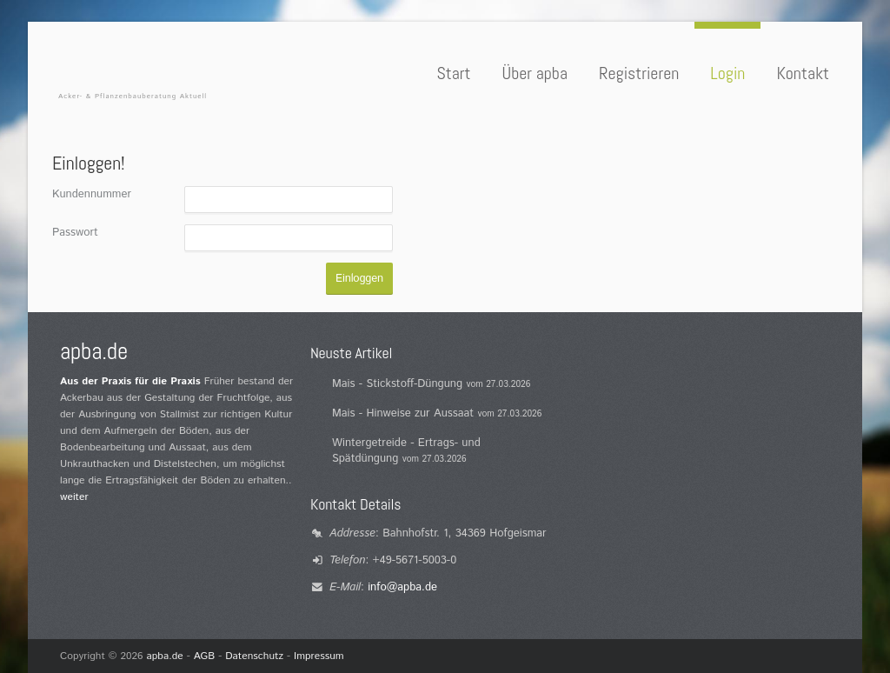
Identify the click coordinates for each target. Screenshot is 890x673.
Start (453, 73)
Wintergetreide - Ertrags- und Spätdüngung (406, 451)
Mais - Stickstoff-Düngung (397, 384)
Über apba (535, 73)
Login (727, 73)
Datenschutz (254, 656)
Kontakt (802, 73)
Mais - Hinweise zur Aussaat (403, 413)
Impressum (319, 656)
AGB (205, 656)
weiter (74, 497)
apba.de (165, 656)
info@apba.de (402, 587)
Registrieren (639, 73)
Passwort (75, 232)
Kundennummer (91, 194)
